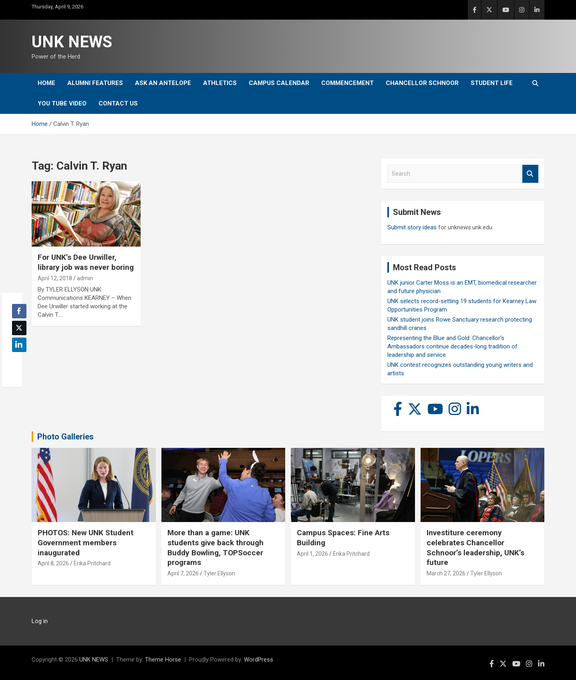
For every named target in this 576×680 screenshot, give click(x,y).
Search (530, 174)
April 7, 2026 (183, 573)
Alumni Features (95, 83)
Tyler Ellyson (219, 573)
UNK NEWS (72, 41)
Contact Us (118, 103)
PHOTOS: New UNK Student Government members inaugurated (85, 542)
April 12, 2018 (55, 278)
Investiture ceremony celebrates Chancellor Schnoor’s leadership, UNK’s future (475, 547)
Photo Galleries (65, 436)
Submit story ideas (412, 227)
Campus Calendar (279, 83)
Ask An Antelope (163, 83)
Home (46, 83)
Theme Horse (163, 659)
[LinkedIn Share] (19, 345)
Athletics (220, 83)
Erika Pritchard (92, 563)
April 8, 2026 (53, 563)
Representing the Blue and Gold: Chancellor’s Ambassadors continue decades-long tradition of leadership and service (452, 346)
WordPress (258, 659)
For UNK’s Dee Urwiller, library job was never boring (86, 262)
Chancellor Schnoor (422, 83)
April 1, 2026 (312, 553)
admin (85, 278)
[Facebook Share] (19, 311)
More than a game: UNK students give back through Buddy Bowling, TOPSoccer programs (215, 547)
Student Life (492, 83)
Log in (40, 621)
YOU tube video (62, 103)
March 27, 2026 (446, 573)
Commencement (347, 83)
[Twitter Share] (19, 328)
